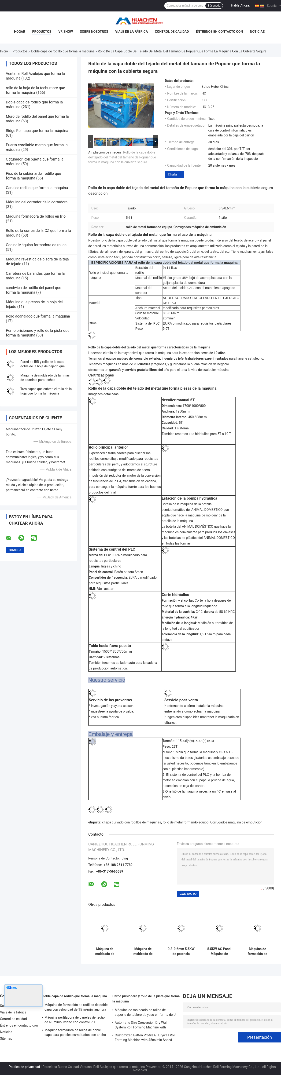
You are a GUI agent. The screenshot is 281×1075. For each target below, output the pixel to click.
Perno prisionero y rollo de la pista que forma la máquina (146, 998)
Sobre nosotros (94, 31)
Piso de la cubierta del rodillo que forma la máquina (33, 175)
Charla (172, 174)
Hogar (19, 31)
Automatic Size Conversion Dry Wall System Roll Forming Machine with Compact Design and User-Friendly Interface (141, 1026)
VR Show (65, 31)
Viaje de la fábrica (131, 31)
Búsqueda (214, 5)
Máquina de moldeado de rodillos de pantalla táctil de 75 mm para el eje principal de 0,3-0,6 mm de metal (143, 951)
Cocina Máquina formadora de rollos (36, 245)
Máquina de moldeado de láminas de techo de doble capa (104, 951)
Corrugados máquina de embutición (236, 822)
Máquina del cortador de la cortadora (36, 202)
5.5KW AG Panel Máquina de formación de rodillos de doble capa (219, 951)
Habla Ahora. (240, 5)
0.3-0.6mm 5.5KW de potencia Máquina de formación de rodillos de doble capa (181, 951)
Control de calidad (172, 31)
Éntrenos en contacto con (219, 31)
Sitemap (6, 1038)
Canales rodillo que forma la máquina (37, 188)
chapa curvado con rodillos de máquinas (131, 822)
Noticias (257, 31)
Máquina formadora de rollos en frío (36, 216)
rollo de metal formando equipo (185, 822)
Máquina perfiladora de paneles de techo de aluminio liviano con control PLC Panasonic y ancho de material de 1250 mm (74, 1020)
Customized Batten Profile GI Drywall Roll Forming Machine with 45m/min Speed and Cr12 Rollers (145, 1038)
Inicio (4, 51)
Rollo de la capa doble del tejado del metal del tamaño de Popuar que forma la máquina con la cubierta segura (122, 157)
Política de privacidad (24, 1067)
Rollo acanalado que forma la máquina (38, 316)
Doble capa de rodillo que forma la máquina (63, 51)
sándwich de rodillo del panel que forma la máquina (33, 290)
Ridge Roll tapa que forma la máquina (37, 130)
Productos (41, 31)
